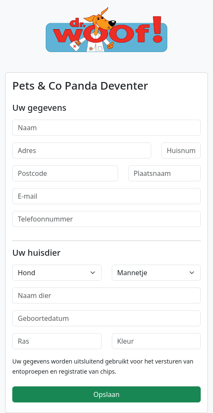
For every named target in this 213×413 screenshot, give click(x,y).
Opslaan (107, 394)
